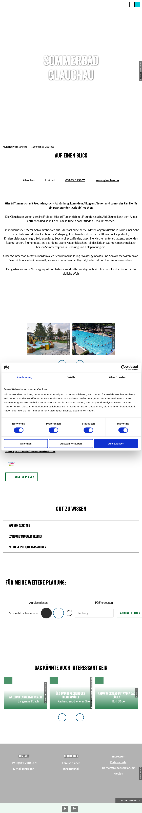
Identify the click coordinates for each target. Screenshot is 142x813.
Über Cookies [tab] (117, 377)
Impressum (118, 756)
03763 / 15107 (75, 180)
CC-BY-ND (140, 75)
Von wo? (69, 613)
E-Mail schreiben (23, 768)
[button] (137, 4)
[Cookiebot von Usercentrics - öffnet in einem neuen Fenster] (123, 367)
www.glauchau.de (107, 180)
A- (65, 808)
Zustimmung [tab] (24, 377)
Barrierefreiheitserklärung (118, 768)
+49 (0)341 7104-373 (23, 763)
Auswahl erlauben (71, 443)
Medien (118, 773)
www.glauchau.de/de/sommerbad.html (30, 451)
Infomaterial (71, 768)
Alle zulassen (116, 443)
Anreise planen (71, 763)
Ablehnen (26, 443)
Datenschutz (118, 762)
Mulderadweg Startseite (15, 146)
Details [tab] (71, 377)
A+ (74, 808)
